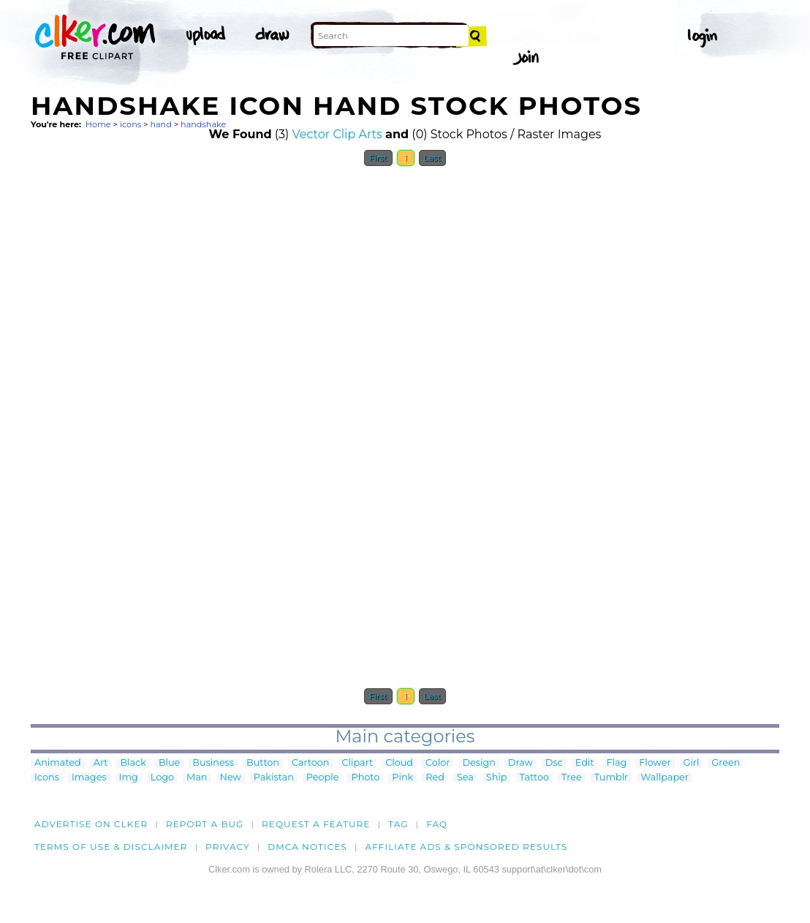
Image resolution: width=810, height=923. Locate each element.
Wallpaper (664, 778)
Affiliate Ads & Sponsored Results (466, 846)
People (322, 778)
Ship (496, 778)
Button (262, 763)
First (378, 158)
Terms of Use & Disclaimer (111, 846)
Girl (692, 763)
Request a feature (316, 823)
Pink (402, 778)
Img (128, 778)
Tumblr (611, 778)
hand (160, 124)
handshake (203, 124)
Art (101, 763)
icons (130, 124)
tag (398, 823)
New (230, 778)
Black (132, 763)
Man (196, 778)
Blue (169, 763)
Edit (584, 763)
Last (432, 158)
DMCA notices (307, 846)
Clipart (358, 763)
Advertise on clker (91, 823)
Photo (365, 778)
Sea (465, 778)
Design (478, 763)
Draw (520, 763)
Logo (162, 778)
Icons (46, 778)
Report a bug (205, 823)
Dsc (554, 763)
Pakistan (274, 778)
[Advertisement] (140, 393)
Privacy (227, 846)
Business (213, 763)
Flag (616, 763)
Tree (571, 778)
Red (434, 778)
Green (725, 763)
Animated (57, 763)
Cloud (399, 763)
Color (437, 763)
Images (89, 778)
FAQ (436, 823)
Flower (654, 763)
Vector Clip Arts (337, 134)
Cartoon (311, 763)
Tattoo (535, 778)
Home (98, 124)
